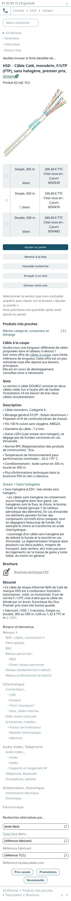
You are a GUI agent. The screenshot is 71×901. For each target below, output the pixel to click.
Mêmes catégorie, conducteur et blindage (26, 332)
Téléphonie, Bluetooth (21, 774)
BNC (8, 648)
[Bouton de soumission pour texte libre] (65, 826)
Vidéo (14, 763)
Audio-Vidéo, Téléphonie (23, 747)
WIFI (13, 659)
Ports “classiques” (22, 705)
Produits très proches (37, 890)
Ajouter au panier (36, 247)
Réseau (10, 632)
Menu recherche (17, 23)
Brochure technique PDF (31, 572)
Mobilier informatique (25, 733)
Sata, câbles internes (24, 711)
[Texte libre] (33, 826)
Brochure (32, 895)
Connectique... (15, 689)
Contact (47, 10)
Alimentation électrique (22, 793)
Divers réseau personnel (27, 665)
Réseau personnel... (19, 654)
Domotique (13, 798)
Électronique (13, 807)
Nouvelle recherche (36, 266)
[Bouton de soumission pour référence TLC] (65, 855)
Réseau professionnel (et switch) (28, 675)
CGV (33, 10)
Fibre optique (14, 643)
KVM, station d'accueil (20, 716)
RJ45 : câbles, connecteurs (25, 637)
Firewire (15, 700)
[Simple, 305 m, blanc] (6, 176)
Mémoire (16, 738)
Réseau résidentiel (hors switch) (27, 670)
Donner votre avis (35, 285)
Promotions (48, 872)
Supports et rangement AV (28, 768)
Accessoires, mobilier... (21, 722)
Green (8, 76)
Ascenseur (12, 38)
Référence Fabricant (17, 848)
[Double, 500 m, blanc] (6, 224)
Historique (12, 44)
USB (13, 695)
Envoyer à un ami (35, 276)
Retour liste (13, 50)
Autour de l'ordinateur (25, 727)
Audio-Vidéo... (15, 752)
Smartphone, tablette (20, 779)
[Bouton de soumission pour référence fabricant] (65, 841)
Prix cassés (22, 872)
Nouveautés (35, 880)
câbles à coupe (40, 355)
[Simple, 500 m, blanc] (6, 200)
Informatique (14, 684)
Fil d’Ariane (13, 33)
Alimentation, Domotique (23, 788)
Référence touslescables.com (23, 863)
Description (13, 895)
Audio (14, 757)
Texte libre (10, 834)
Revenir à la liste (36, 257)
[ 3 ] (63, 331)
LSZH (12, 618)
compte (18, 11)
